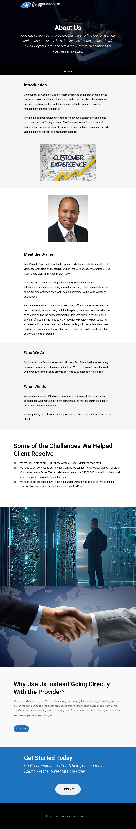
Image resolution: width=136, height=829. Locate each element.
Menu (68, 71)
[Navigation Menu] (113, 5)
